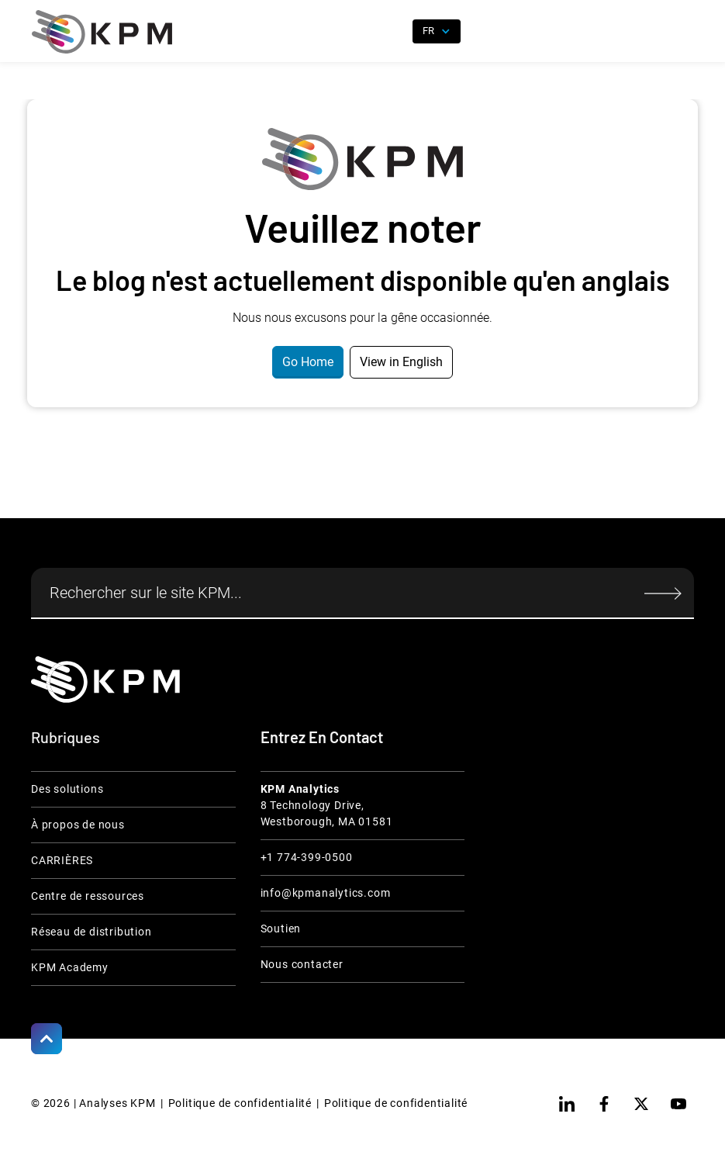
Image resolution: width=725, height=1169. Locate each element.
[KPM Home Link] (105, 679)
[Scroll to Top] (46, 1038)
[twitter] (641, 1103)
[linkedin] (566, 1103)
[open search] (391, 31)
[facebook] (604, 1103)
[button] (682, 31)
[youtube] (678, 1103)
